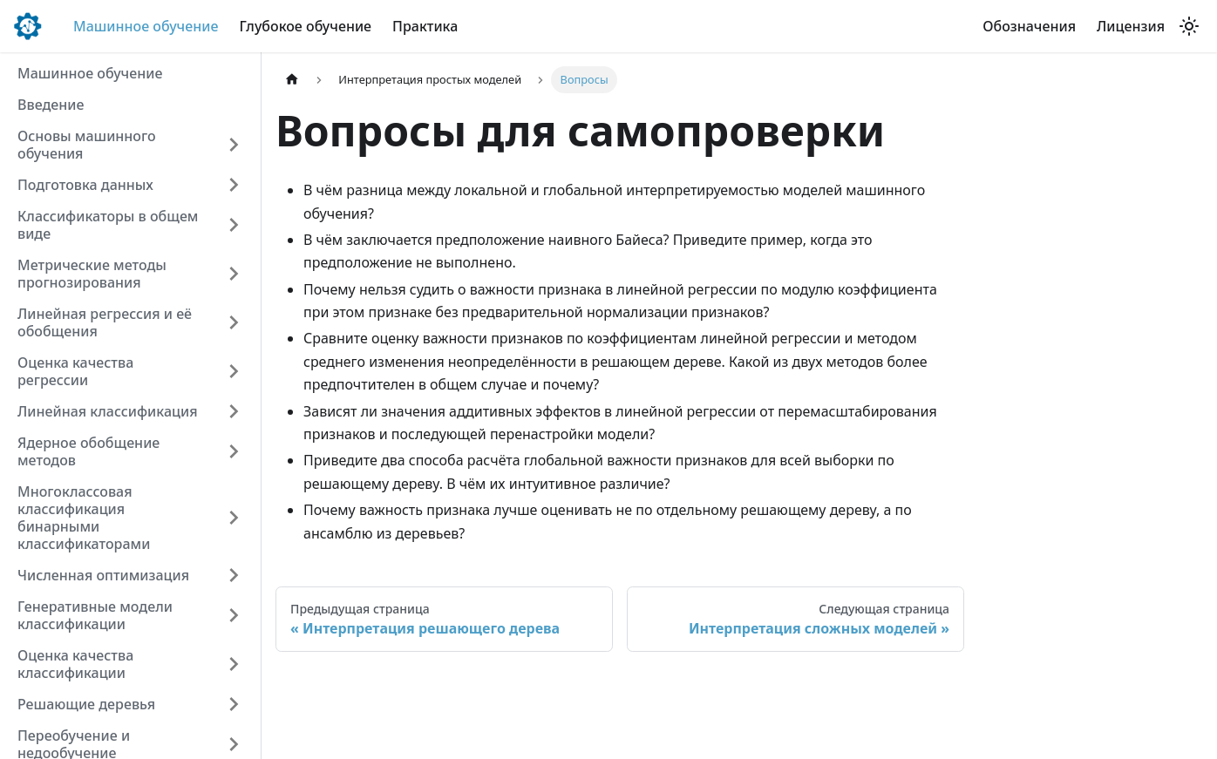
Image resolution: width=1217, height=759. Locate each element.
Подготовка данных (85, 184)
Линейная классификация (107, 411)
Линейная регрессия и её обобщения (104, 322)
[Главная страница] (292, 79)
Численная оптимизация (103, 575)
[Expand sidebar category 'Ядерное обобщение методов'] (233, 451)
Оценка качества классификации (75, 664)
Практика (425, 26)
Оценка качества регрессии (75, 371)
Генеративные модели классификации (95, 615)
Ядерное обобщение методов (88, 451)
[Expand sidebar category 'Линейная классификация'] (233, 411)
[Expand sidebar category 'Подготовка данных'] (233, 185)
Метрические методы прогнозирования (92, 273)
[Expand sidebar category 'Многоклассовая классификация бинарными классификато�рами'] (233, 518)
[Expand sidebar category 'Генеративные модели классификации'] (233, 615)
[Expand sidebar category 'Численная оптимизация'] (233, 575)
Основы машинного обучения (86, 144)
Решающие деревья (86, 704)
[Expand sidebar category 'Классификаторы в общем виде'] (233, 224)
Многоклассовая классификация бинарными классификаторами (83, 517)
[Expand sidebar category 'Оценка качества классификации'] (233, 664)
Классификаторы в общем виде (107, 225)
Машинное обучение (145, 26)
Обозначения (1029, 26)
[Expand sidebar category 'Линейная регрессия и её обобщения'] (233, 322)
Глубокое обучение (305, 26)
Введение (50, 104)
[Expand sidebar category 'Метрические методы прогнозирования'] (233, 273)
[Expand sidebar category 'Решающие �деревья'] (233, 704)
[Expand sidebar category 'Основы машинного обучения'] (233, 144)
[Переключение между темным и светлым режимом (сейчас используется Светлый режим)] (1189, 26)
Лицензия (1131, 26)
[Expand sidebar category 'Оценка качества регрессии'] (233, 371)
